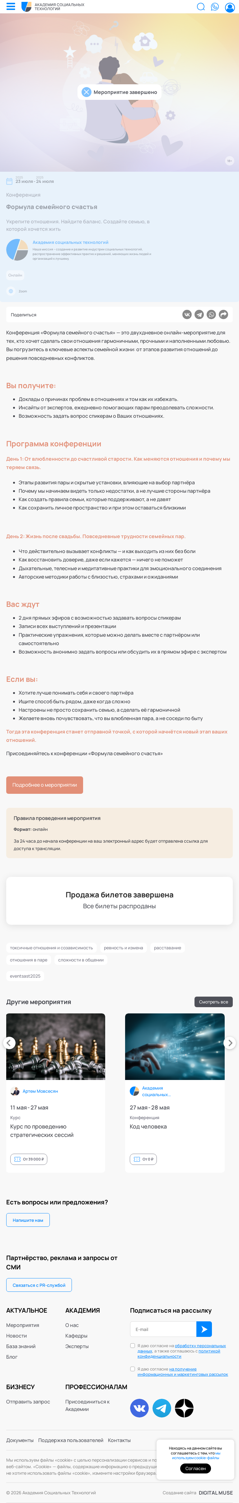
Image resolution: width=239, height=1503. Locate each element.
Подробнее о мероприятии (44, 784)
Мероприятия (22, 1325)
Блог (12, 1356)
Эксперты (77, 1346)
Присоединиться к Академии (87, 1405)
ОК (204, 1329)
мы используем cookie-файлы (196, 1455)
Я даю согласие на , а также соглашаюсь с (182, 1351)
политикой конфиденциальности (179, 1353)
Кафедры (76, 1335)
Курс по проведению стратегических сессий (123, 1130)
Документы (20, 1440)
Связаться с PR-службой (39, 1285)
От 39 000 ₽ (115, 1159)
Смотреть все (213, 1002)
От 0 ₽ (229, 1159)
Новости (16, 1335)
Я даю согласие (183, 1371)
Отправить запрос (28, 1401)
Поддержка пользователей (70, 1440)
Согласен (195, 1468)
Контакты (119, 1440)
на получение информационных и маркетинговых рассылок (183, 1371)
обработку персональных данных (182, 1348)
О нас (72, 1325)
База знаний (20, 1346)
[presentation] (9, 1043)
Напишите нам (28, 1220)
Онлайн (15, 275)
